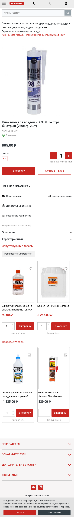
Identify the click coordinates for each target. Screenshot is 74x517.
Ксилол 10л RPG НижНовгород (53, 306)
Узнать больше (54, 513)
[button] (37, 206)
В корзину (19, 170)
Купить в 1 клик (54, 170)
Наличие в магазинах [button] (16, 185)
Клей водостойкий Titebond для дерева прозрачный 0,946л (17, 396)
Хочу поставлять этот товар (16, 225)
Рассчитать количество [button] (16, 215)
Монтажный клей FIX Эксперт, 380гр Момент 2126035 (50, 396)
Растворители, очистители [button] (18, 253)
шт (4, 158)
